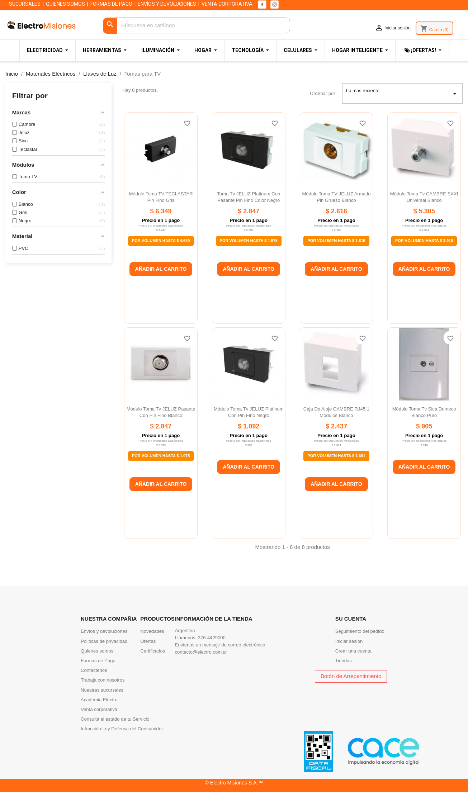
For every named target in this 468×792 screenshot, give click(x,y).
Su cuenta (350, 619)
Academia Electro (99, 699)
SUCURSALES (25, 4)
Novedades (152, 631)
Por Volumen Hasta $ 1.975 (249, 240)
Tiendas (343, 660)
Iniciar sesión (349, 641)
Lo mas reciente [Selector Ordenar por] (402, 93)
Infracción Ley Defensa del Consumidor (122, 728)
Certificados (152, 651)
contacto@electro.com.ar (201, 652)
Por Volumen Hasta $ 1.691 (336, 456)
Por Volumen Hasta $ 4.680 (161, 240)
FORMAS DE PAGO (111, 4)
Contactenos (94, 670)
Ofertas (148, 641)
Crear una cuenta (353, 651)
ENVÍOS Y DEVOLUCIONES (167, 4)
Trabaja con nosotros (103, 680)
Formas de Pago (98, 660)
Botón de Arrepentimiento (351, 676)
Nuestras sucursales (102, 690)
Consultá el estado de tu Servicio (115, 719)
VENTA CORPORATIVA (227, 4)
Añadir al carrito (161, 269)
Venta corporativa (99, 709)
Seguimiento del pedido (359, 631)
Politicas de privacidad (104, 641)
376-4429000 (212, 637)
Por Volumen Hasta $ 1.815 (336, 240)
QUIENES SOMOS (65, 4)
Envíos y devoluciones (104, 631)
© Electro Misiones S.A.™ (234, 783)
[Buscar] (196, 26)
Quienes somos (97, 651)
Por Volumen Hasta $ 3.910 (424, 240)
